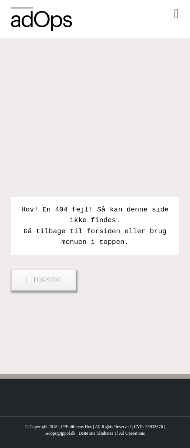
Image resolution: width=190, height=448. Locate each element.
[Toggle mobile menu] (176, 13)
